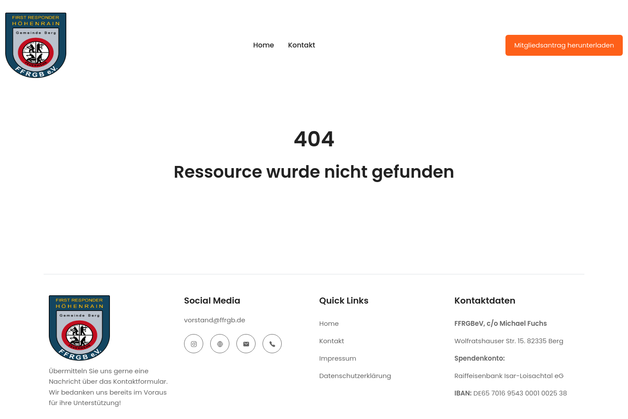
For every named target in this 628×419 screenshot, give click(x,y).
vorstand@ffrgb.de (214, 319)
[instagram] (193, 343)
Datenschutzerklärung (355, 375)
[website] (219, 343)
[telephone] (272, 343)
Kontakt (301, 45)
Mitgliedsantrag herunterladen (564, 45)
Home (263, 45)
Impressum (337, 358)
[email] (246, 343)
